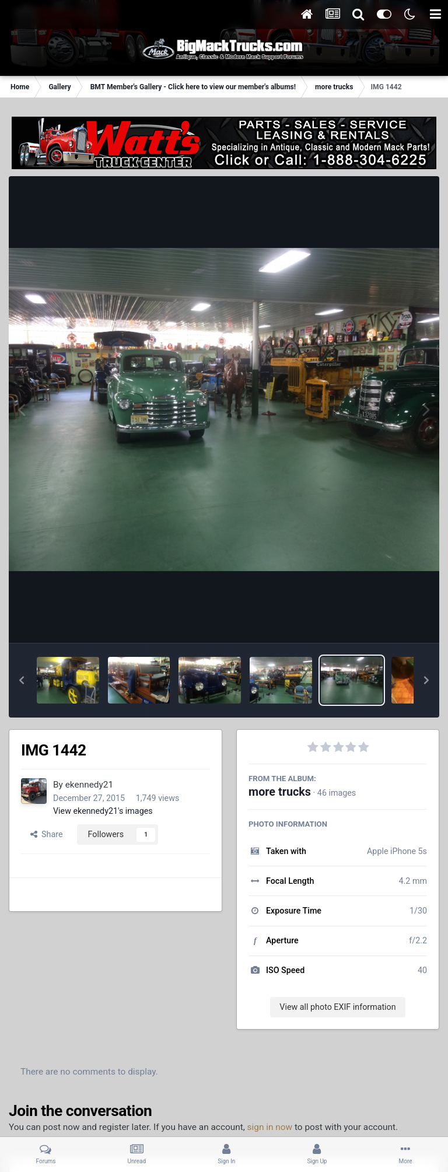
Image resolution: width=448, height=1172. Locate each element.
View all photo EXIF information (337, 1007)
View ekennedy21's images (103, 811)
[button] (21, 680)
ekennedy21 (89, 784)
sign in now (270, 1127)
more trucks (280, 792)
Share (46, 834)
